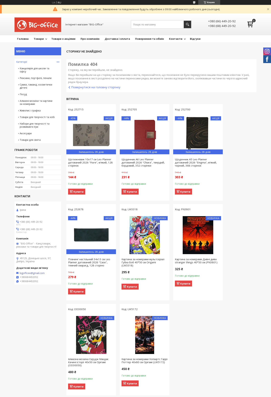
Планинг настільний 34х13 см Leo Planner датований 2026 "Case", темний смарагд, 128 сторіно (232, 164)
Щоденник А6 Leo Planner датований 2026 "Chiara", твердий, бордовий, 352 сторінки (133, 164)
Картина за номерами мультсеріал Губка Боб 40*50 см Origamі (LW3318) (88, 265)
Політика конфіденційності (181, 324)
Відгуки (195, 38)
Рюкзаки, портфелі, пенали (36, 78)
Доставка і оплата (117, 38)
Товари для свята (30, 139)
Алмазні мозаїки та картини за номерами (36, 102)
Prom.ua (153, 321)
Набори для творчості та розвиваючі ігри (34, 125)
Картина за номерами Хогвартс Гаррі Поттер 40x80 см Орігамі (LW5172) (233, 265)
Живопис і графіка (30, 110)
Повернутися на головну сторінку (95, 87)
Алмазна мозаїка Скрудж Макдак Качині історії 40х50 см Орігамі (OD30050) (185, 265)
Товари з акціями (63, 38)
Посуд (23, 94)
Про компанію (90, 38)
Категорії (21, 61)
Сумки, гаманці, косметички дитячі (36, 86)
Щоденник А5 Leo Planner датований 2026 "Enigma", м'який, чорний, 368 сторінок (183, 162)
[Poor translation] (12, 346)
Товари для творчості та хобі (37, 117)
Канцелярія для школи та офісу (34, 70)
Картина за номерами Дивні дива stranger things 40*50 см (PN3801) (135, 265)
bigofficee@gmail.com (32, 273)
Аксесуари (26, 133)
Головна (23, 38)
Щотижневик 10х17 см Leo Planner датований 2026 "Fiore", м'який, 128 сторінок (88, 162)
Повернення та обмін (149, 38)
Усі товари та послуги (160, 305)
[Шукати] (187, 24)
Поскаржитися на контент (152, 324)
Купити (78, 191)
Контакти (175, 38)
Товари (39, 38)
